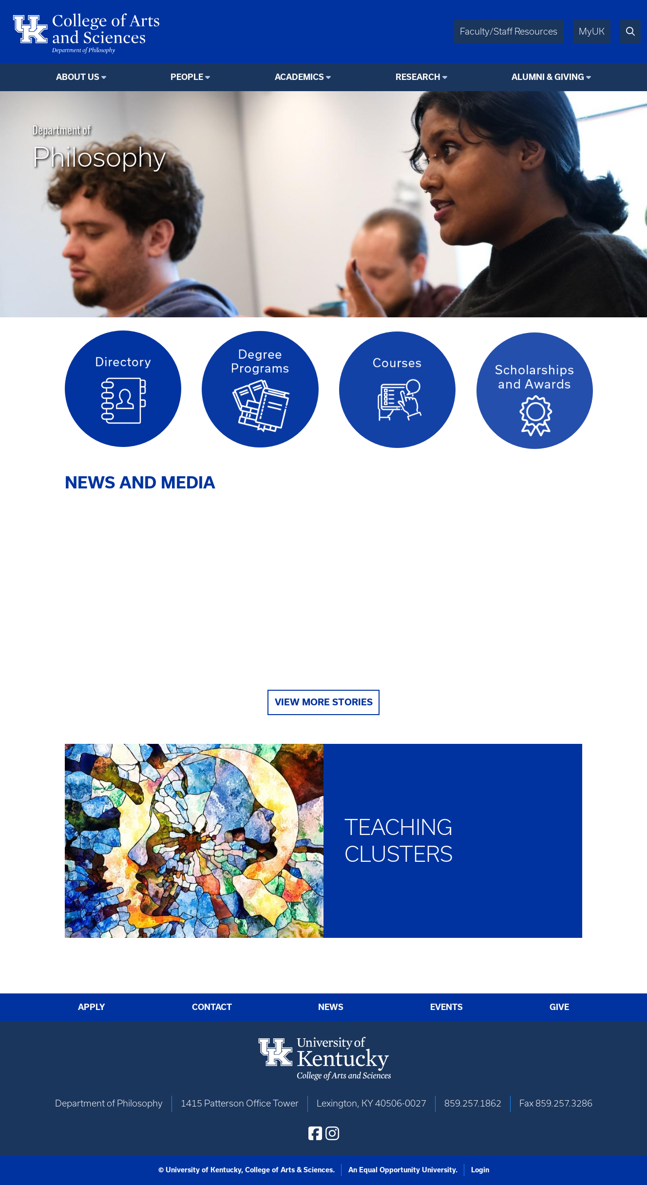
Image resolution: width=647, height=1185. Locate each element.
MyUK (592, 31)
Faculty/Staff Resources (508, 31)
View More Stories (324, 702)
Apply (91, 1007)
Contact (212, 1007)
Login (480, 1170)
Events (446, 1007)
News (330, 1007)
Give (559, 1007)
